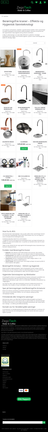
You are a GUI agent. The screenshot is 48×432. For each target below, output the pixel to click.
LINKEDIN (4, 347)
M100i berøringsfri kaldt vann (24, 108)
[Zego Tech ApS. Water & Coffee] (24, 8)
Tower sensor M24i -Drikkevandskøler (24, 72)
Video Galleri (5, 387)
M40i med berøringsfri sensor (40, 142)
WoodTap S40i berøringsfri (8, 108)
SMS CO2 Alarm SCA (24, 176)
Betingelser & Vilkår (7, 377)
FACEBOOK (5, 345)
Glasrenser (24, 142)
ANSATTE (4, 384)
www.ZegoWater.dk (29, 332)
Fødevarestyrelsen (5, 355)
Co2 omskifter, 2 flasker (8, 177)
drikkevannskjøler (24, 337)
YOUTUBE (4, 349)
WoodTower (8, 71)
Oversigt (4, 382)
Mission (4, 386)
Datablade (5, 380)
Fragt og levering (6, 373)
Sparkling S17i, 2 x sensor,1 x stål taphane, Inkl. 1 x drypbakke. (40, 178)
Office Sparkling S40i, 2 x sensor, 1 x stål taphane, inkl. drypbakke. (8, 216)
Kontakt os (5, 375)
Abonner (44, 422)
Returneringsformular (7, 379)
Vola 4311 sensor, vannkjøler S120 (40, 108)
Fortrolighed (5, 371)
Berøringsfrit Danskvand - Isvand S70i (40, 73)
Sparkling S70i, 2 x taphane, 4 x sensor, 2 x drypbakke (24, 215)
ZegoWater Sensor (8, 142)
